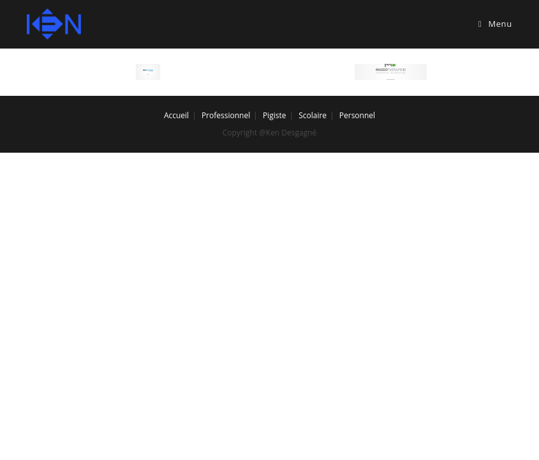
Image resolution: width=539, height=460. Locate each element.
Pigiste (274, 115)
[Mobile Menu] (495, 24)
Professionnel (226, 115)
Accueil (176, 115)
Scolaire (313, 115)
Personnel (357, 115)
